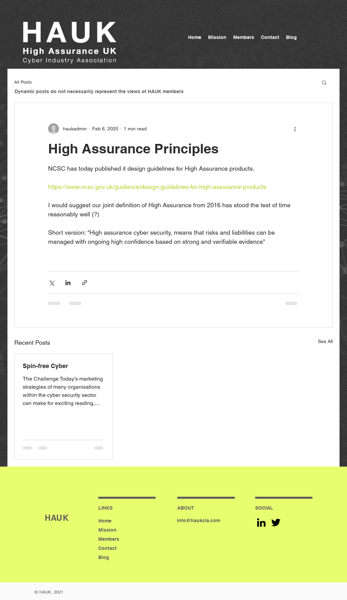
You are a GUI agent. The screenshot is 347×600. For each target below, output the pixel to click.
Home (104, 520)
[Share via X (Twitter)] (51, 282)
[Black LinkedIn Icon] (261, 522)
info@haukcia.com (198, 520)
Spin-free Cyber (45, 365)
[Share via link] (84, 282)
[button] (324, 82)
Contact (107, 548)
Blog (103, 557)
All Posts (23, 82)
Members (108, 539)
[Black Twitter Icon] (276, 522)
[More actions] (295, 129)
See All (325, 341)
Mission (107, 530)
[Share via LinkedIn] (68, 282)
